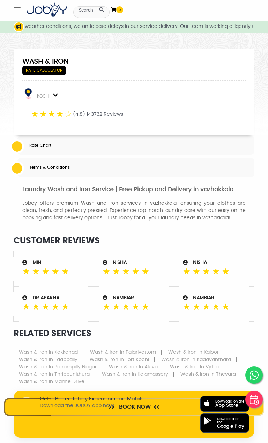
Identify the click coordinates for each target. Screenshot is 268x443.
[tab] (135, 145)
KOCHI (40, 94)
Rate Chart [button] (40, 145)
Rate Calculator (44, 70)
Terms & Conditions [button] (49, 167)
